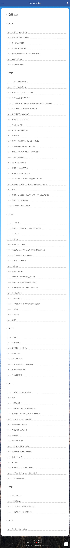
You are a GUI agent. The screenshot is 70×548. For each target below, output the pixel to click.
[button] (2, 3)
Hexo (29, 545)
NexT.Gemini (35, 545)
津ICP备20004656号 (35, 540)
